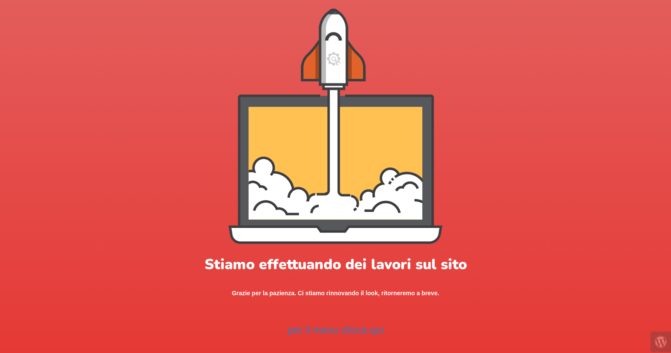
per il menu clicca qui (335, 329)
